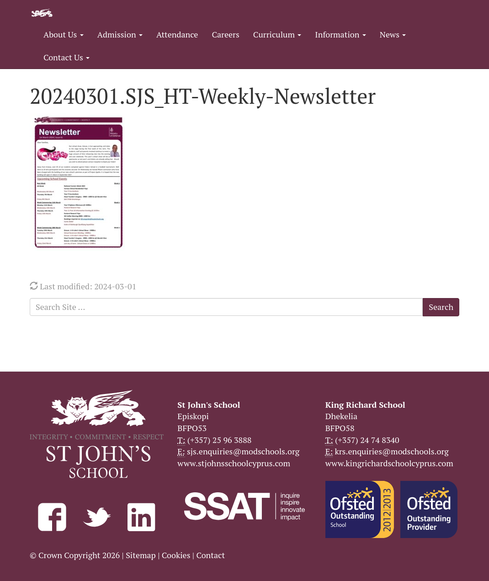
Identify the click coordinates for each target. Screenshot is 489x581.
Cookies (176, 554)
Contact (210, 554)
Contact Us (66, 57)
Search (441, 306)
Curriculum (277, 34)
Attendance (177, 34)
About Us (63, 34)
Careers (225, 34)
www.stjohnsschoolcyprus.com (233, 463)
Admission (120, 34)
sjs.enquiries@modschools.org (243, 451)
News (393, 34)
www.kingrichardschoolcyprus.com (389, 463)
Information (340, 34)
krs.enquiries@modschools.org (391, 451)
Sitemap (141, 554)
